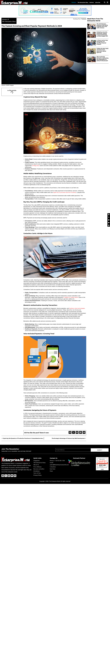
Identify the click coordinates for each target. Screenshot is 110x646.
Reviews (91, 2)
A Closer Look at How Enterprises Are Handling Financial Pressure (102, 42)
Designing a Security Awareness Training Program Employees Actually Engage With (102, 34)
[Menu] (107, 2)
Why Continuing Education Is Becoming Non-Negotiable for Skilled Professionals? (102, 58)
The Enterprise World (54, 481)
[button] (70, 432)
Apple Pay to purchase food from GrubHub (64, 192)
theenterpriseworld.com (102, 463)
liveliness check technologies (77, 308)
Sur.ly (104, 466)
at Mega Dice (35, 165)
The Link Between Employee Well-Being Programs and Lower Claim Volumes (102, 25)
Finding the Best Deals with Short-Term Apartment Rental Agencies (102, 50)
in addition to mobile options (71, 297)
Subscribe (97, 2)
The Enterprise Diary (82, 2)
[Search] (104, 2)
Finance (4, 19)
